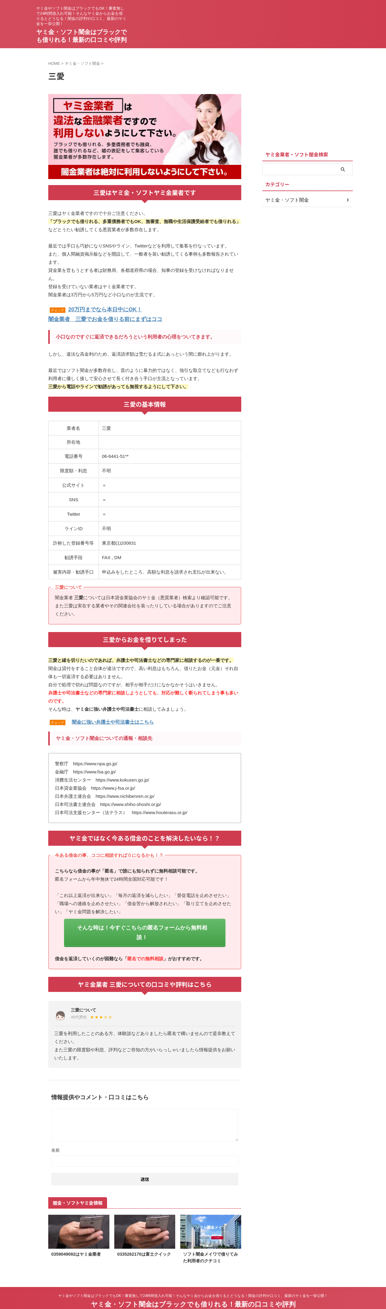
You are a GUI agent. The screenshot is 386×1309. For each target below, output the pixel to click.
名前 (55, 1135)
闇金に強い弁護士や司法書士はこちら (113, 719)
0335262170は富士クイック (144, 1239)
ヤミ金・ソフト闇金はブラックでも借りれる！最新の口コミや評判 (193, 1289)
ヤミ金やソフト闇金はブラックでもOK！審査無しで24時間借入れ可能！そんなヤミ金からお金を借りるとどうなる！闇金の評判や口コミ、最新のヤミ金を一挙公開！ (193, 1281)
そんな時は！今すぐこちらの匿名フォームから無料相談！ (142, 924)
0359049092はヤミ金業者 (76, 1239)
